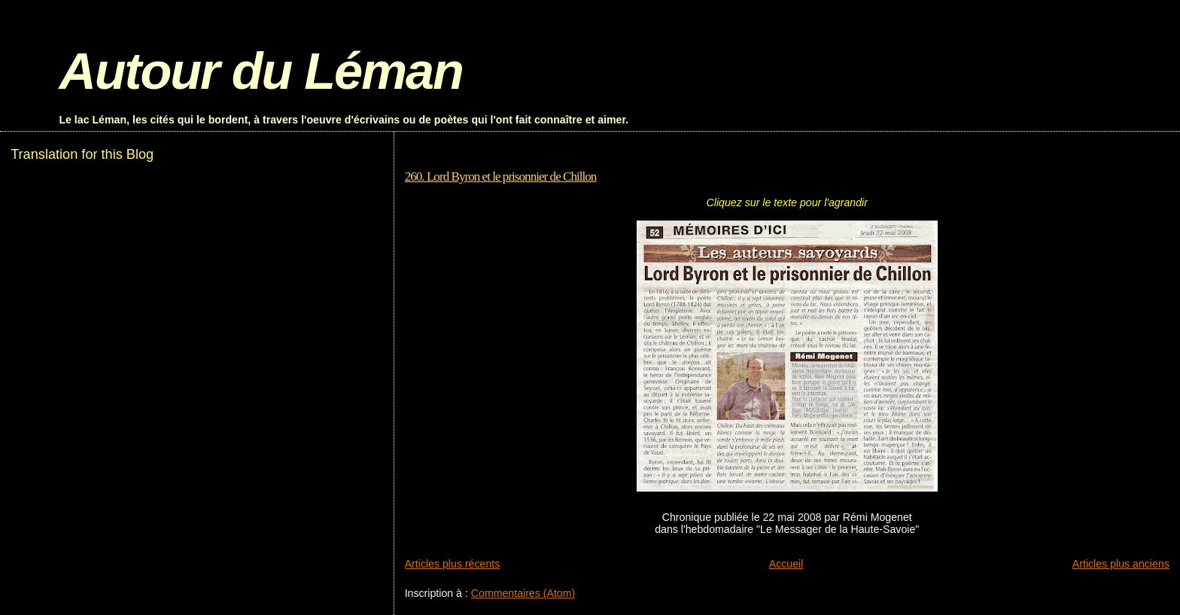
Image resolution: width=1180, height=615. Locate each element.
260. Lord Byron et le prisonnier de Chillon (501, 176)
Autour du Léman (260, 71)
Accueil (786, 564)
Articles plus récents (452, 564)
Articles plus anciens (1120, 564)
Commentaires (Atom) (523, 593)
